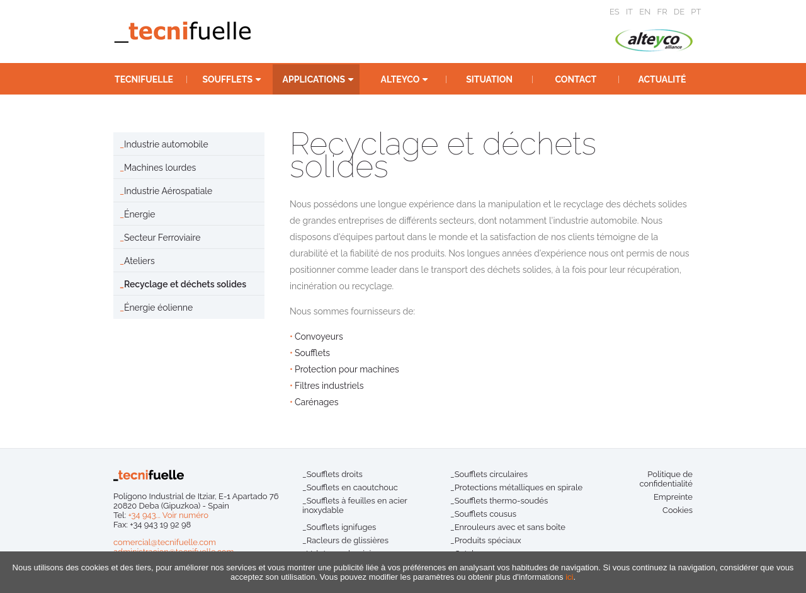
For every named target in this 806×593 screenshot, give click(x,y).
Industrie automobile (166, 144)
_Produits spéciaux (485, 540)
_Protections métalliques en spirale (516, 487)
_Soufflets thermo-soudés (499, 500)
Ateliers (139, 261)
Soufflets (312, 353)
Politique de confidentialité (666, 478)
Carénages (317, 402)
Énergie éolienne (158, 307)
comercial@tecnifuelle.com (164, 542)
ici (569, 577)
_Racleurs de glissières (345, 540)
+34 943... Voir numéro (168, 515)
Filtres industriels (329, 386)
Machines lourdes (160, 168)
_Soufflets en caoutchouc (350, 487)
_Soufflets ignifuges (339, 527)
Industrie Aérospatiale (168, 191)
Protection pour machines (347, 369)
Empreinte (673, 497)
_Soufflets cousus (483, 514)
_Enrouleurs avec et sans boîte (507, 527)
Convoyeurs (319, 336)
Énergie (139, 214)
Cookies (677, 510)
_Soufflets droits (332, 474)
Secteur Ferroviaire (162, 238)
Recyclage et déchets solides (185, 284)
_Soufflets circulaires (489, 474)
